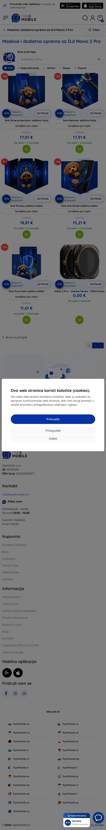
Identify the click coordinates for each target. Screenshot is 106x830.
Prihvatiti (53, 419)
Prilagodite (53, 430)
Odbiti (53, 438)
